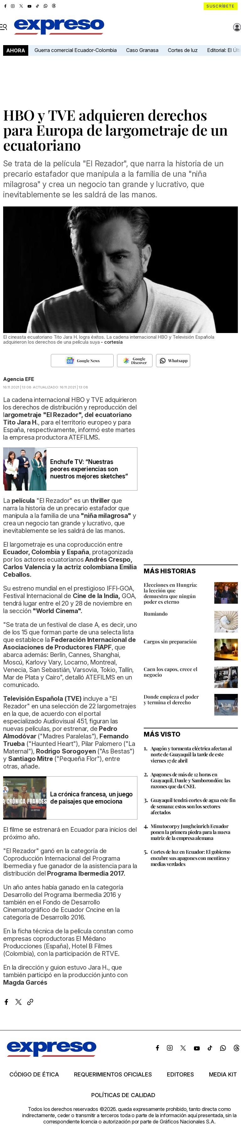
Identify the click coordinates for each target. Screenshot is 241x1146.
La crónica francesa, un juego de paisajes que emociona (91, 798)
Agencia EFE (18, 379)
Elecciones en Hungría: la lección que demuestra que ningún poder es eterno (170, 593)
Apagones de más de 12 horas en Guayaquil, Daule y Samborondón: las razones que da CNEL (190, 780)
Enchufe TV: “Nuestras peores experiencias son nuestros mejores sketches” (89, 469)
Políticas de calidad (123, 1095)
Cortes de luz (183, 50)
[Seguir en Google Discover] (135, 360)
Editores (180, 1074)
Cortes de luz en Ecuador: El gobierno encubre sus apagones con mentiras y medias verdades (191, 857)
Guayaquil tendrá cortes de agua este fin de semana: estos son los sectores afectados (193, 806)
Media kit (223, 1074)
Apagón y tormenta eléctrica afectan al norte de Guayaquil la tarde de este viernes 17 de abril (191, 754)
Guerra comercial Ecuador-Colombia (76, 50)
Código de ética (34, 1074)
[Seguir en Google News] (82, 360)
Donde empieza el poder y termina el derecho (171, 699)
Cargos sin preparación (170, 641)
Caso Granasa (142, 50)
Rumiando (156, 613)
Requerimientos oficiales (113, 1074)
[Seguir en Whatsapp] (173, 360)
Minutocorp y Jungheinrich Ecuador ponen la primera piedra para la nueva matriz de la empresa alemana (190, 832)
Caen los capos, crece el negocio (170, 672)
